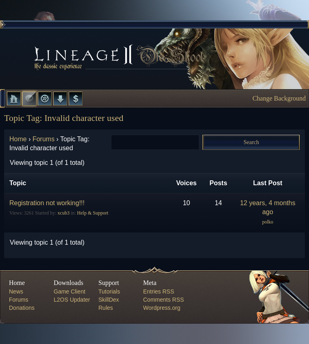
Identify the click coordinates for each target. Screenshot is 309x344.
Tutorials (109, 291)
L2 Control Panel (45, 98)
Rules (105, 308)
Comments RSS (163, 299)
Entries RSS (158, 291)
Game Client (69, 291)
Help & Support (93, 213)
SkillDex (108, 299)
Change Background (279, 98)
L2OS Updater (72, 299)
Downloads (60, 98)
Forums (29, 98)
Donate (76, 98)
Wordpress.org (162, 308)
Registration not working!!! (47, 202)
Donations (22, 308)
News (16, 291)
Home (14, 98)
